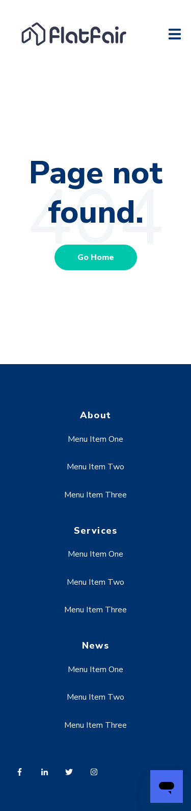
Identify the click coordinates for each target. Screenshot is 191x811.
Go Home (95, 257)
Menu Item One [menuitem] (95, 439)
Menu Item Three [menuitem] (95, 494)
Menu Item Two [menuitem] (95, 466)
